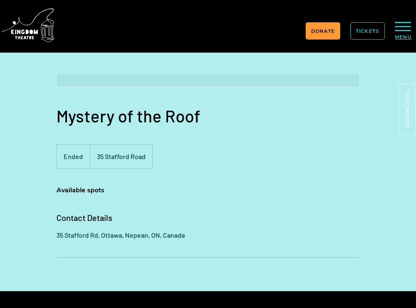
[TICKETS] (367, 31)
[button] (407, 109)
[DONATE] (323, 31)
